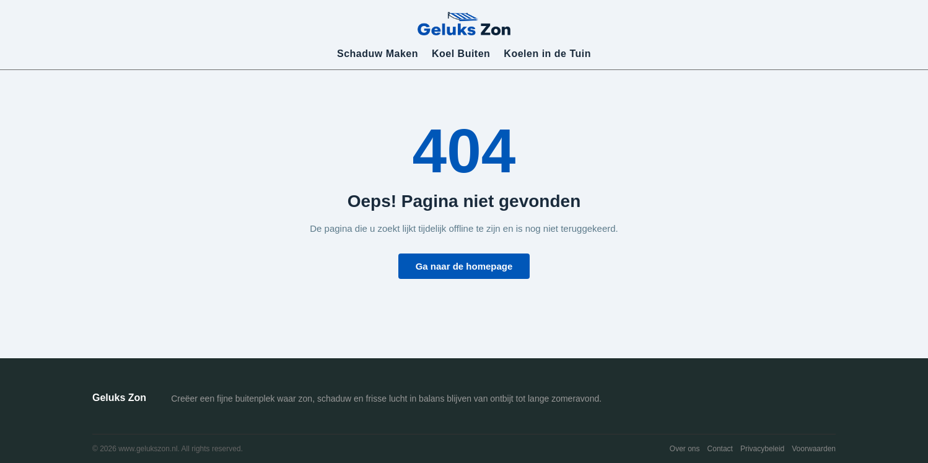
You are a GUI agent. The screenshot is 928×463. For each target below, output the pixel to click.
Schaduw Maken (377, 53)
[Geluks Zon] (464, 22)
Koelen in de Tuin (547, 53)
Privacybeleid (762, 448)
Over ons (685, 448)
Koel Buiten (461, 53)
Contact (720, 448)
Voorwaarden (814, 448)
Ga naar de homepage (464, 266)
